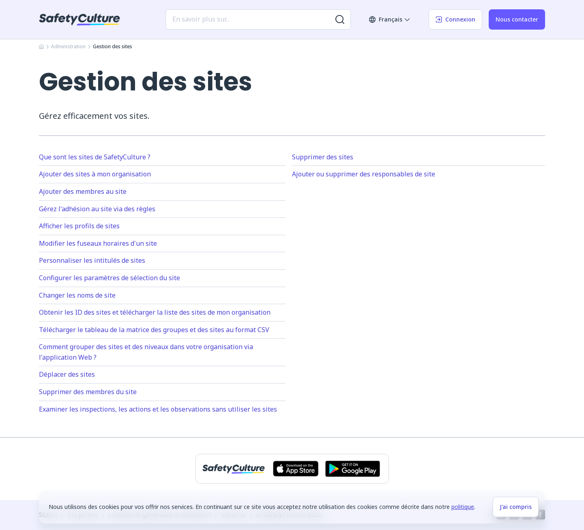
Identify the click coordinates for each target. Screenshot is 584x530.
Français (389, 19)
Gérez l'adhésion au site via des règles (97, 208)
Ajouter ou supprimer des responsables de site (363, 174)
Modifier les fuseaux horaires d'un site (98, 243)
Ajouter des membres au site (83, 191)
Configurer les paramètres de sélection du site (109, 277)
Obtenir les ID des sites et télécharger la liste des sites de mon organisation (155, 312)
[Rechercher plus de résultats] (340, 19)
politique (462, 507)
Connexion (455, 19)
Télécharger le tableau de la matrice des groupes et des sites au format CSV (154, 329)
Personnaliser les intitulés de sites (92, 260)
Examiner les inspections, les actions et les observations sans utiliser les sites (158, 409)
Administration (68, 46)
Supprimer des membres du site (88, 391)
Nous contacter (517, 19)
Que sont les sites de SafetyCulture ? (94, 156)
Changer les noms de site (77, 295)
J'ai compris (516, 507)
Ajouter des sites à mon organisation (95, 174)
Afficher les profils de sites (79, 225)
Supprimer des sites (322, 156)
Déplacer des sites (67, 374)
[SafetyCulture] (79, 19)
